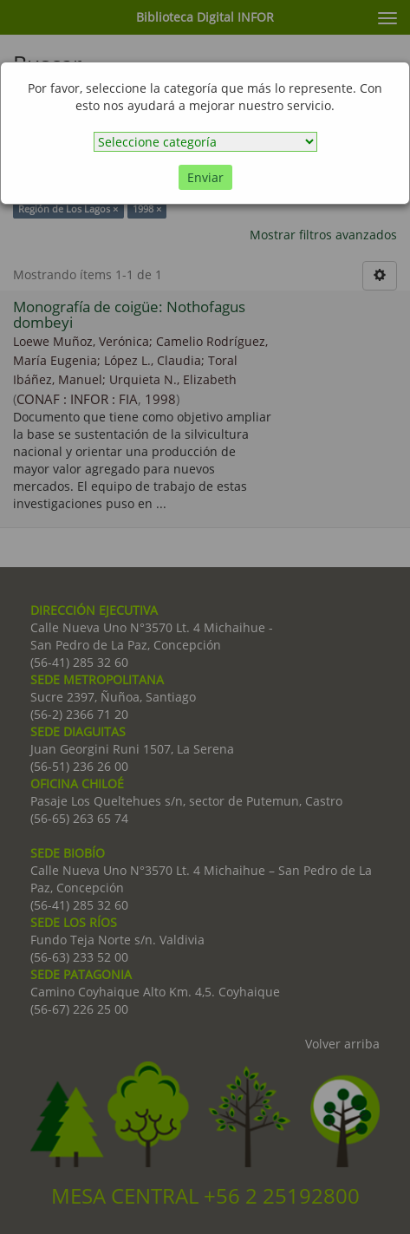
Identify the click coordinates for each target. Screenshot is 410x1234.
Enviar (205, 177)
